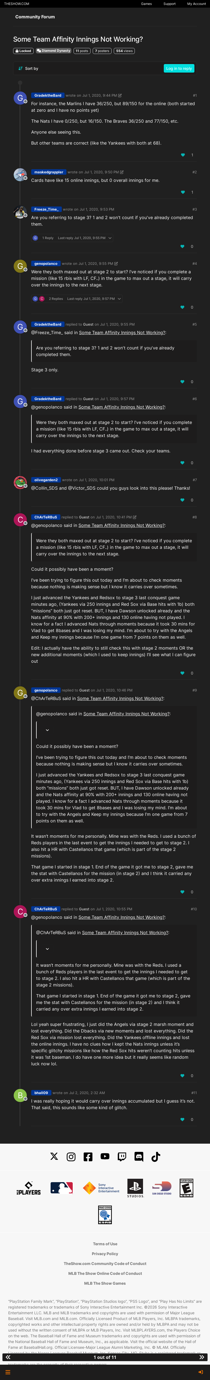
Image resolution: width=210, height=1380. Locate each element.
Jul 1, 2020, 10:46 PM (114, 690)
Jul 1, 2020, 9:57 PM (117, 399)
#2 (194, 172)
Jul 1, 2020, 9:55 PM (95, 263)
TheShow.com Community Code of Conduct (105, 1263)
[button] (7, 1372)
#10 (194, 909)
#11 (194, 1093)
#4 (194, 263)
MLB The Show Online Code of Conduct (105, 1273)
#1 (195, 95)
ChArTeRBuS (45, 517)
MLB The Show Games (105, 1283)
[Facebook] (88, 1157)
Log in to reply (179, 68)
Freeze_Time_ (46, 209)
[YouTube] (105, 1157)
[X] (54, 1157)
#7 (195, 480)
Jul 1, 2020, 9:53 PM (97, 209)
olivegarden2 (46, 480)
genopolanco (45, 263)
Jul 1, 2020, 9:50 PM (101, 172)
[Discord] (139, 1157)
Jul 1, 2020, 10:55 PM (114, 909)
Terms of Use (105, 1243)
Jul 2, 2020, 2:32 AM (87, 1093)
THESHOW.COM (16, 4)
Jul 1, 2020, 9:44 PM (99, 95)
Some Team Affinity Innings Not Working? (122, 332)
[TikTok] (155, 1157)
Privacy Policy (105, 1253)
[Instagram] (71, 1157)
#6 (194, 399)
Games (146, 4)
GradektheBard (47, 95)
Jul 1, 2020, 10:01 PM (97, 480)
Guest (88, 324)
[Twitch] (122, 1157)
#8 (194, 517)
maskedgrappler (48, 172)
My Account (196, 4)
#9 (194, 690)
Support (170, 4)
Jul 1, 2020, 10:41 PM (114, 517)
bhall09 (41, 1093)
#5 (194, 324)
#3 (194, 209)
